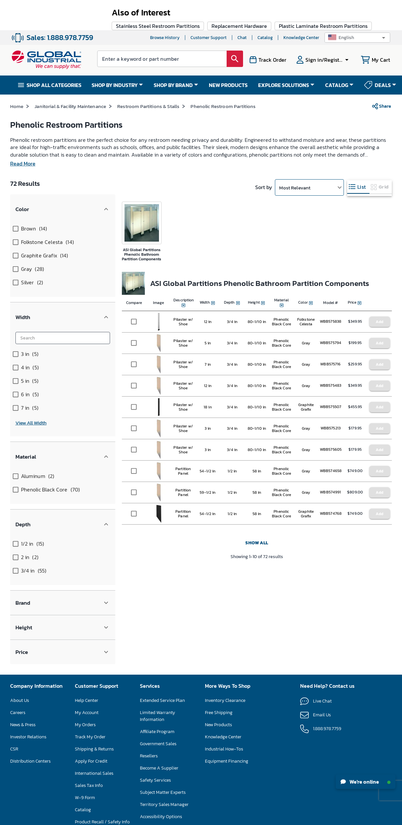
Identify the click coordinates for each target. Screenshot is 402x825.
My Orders (85, 627)
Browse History (165, 7)
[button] (357, 7)
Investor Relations (28, 639)
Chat (242, 7)
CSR (14, 651)
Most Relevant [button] (294, 157)
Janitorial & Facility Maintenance (70, 76)
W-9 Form (85, 700)
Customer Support (208, 7)
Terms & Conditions (187, 818)
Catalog (265, 7)
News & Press (22, 627)
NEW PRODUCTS (228, 55)
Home (17, 76)
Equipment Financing (226, 664)
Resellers (149, 658)
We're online (366, 782)
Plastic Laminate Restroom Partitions (323, 563)
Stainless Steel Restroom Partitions (158, 563)
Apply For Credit (91, 664)
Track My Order (90, 639)
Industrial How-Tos (224, 651)
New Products (218, 627)
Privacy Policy (219, 818)
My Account (87, 615)
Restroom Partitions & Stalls (148, 76)
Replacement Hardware (239, 563)
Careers (17, 615)
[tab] (358, 156)
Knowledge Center (301, 7)
